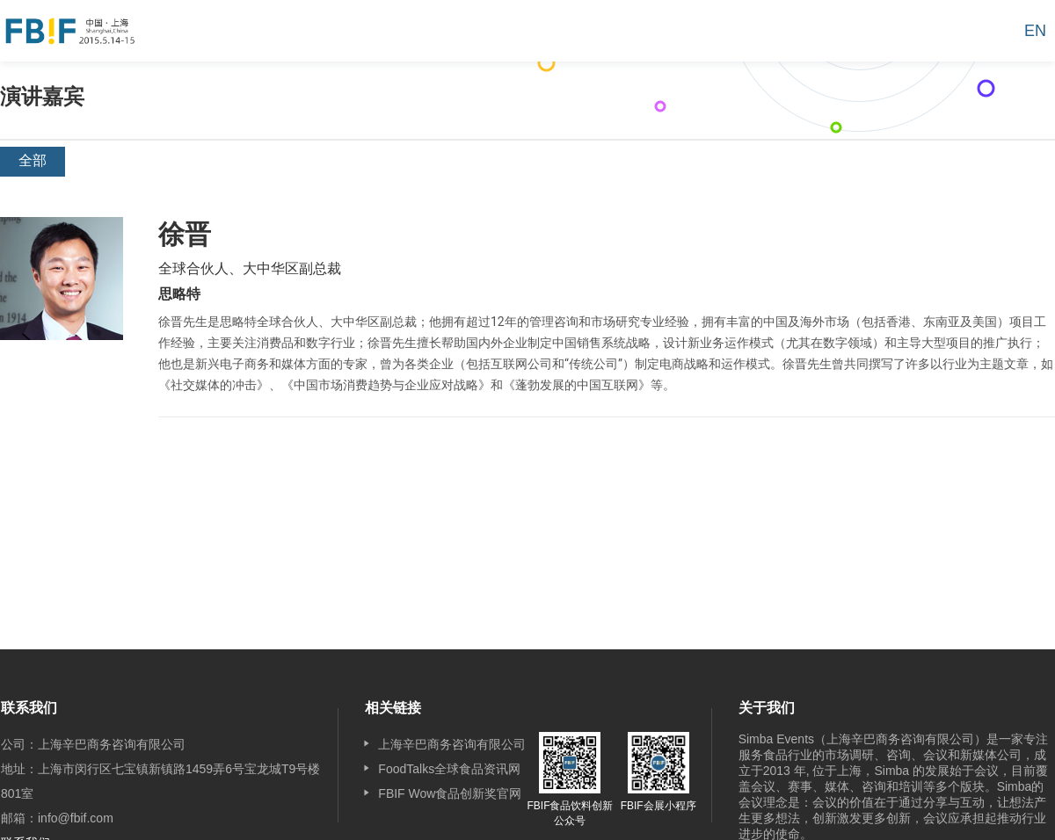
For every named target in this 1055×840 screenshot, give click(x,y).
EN (1035, 31)
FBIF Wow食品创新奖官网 (449, 793)
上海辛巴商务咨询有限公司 (452, 744)
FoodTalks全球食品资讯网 (449, 769)
